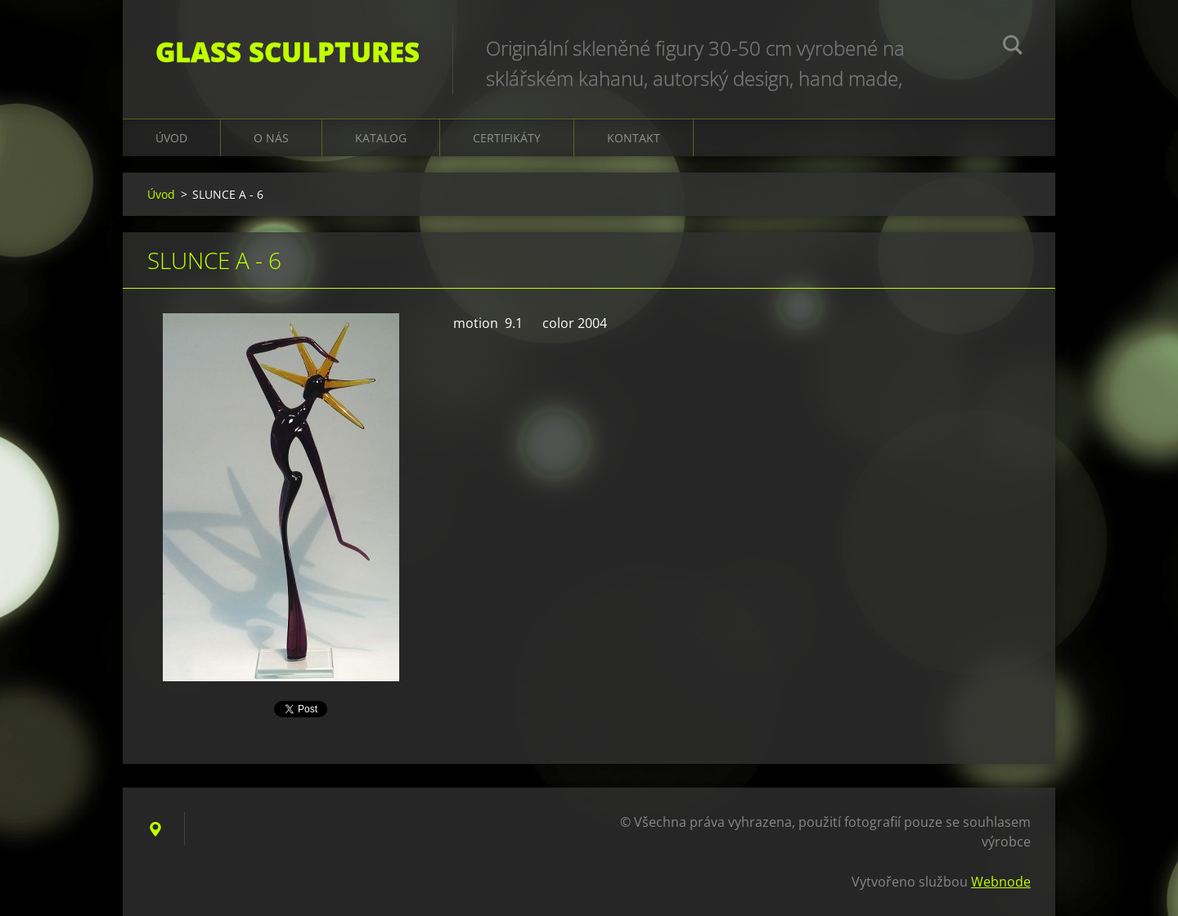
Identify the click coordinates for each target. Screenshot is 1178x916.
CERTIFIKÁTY (507, 138)
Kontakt (633, 138)
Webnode (1001, 882)
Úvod (171, 138)
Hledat (1013, 47)
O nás (271, 138)
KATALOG (381, 138)
